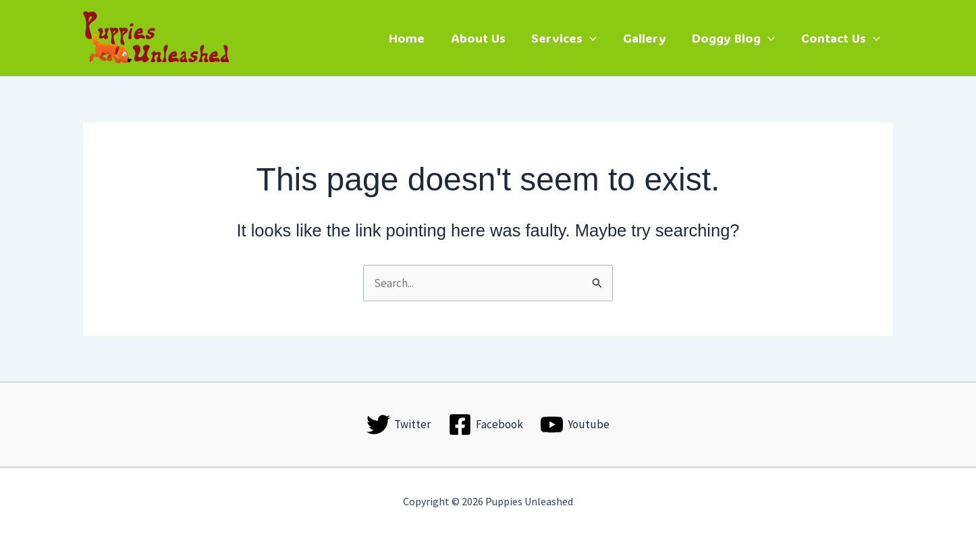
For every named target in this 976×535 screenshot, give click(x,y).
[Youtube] (574, 424)
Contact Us (841, 38)
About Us (486, 38)
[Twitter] (398, 424)
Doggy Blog (736, 38)
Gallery (648, 38)
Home (417, 38)
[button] (596, 38)
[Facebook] (485, 424)
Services (570, 38)
